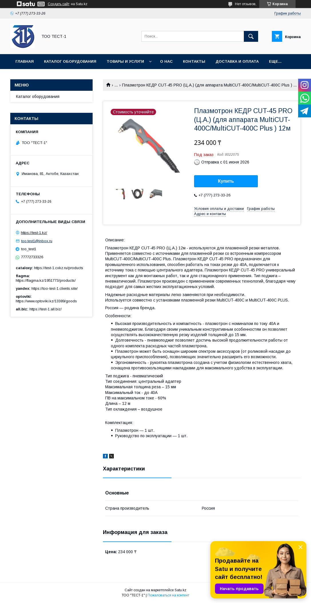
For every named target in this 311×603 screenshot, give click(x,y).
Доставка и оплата (237, 61)
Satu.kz (180, 590)
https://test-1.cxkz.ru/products (58, 268)
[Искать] (251, 36)
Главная (24, 61)
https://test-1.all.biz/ (45, 309)
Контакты (194, 61)
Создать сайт (58, 4)
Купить (226, 181)
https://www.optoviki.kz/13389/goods (46, 301)
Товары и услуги (125, 61)
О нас (166, 61)
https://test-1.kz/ (34, 232)
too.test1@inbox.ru (36, 241)
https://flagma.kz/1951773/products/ (46, 280)
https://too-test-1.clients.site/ (54, 288)
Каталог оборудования (70, 61)
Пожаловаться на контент (168, 595)
